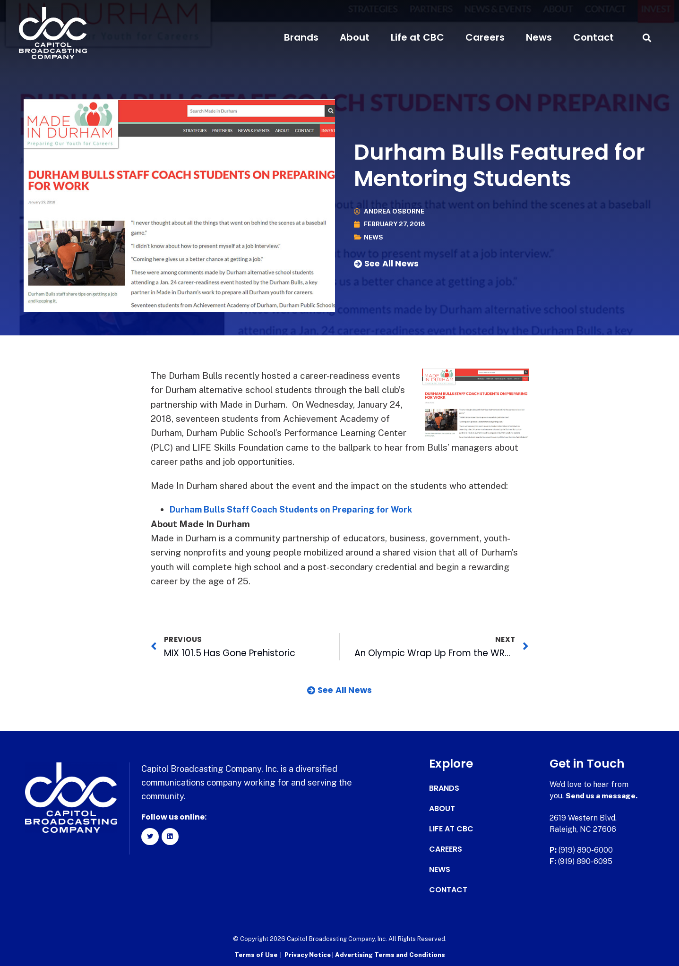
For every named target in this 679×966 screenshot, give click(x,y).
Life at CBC (417, 37)
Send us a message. (602, 795)
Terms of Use (255, 954)
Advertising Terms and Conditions (390, 954)
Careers (485, 37)
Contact (593, 37)
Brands (301, 37)
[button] (647, 37)
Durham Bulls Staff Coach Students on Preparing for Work (296, 509)
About (355, 37)
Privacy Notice (308, 954)
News (539, 37)
